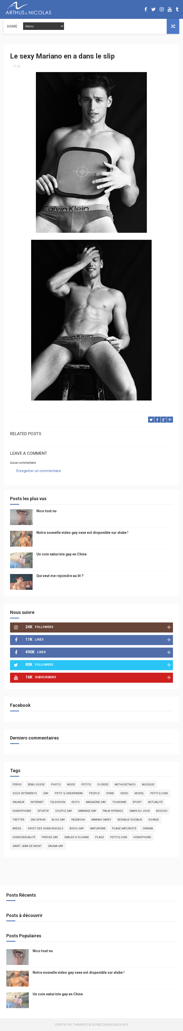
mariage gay (87, 811)
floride (102, 784)
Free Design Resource (111, 1024)
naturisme (98, 828)
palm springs (113, 811)
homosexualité (24, 837)
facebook (78, 819)
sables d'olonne (76, 837)
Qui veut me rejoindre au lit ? (60, 576)
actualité (155, 802)
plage (99, 837)
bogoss (161, 811)
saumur (18, 802)
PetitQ (86, 784)
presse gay (50, 837)
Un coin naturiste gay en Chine (61, 554)
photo (56, 784)
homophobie (22, 811)
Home (12, 26)
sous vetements (25, 793)
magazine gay (96, 802)
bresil (17, 828)
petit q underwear (69, 793)
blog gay (58, 819)
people (94, 793)
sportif (43, 811)
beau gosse (36, 784)
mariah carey (101, 819)
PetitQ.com (118, 837)
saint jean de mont (27, 846)
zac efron (38, 819)
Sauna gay (55, 846)
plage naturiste (124, 828)
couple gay (63, 811)
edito (76, 802)
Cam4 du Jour (139, 811)
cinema (148, 828)
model (139, 793)
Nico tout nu (46, 511)
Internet (37, 802)
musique (148, 784)
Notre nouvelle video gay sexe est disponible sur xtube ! (82, 533)
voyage (153, 819)
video (124, 793)
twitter (18, 819)
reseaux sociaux (129, 819)
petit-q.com (159, 793)
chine (110, 793)
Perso (17, 784)
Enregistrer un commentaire (38, 471)
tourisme (119, 802)
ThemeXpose (82, 1024)
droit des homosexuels (45, 828)
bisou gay (77, 828)
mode (71, 784)
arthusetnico (125, 784)
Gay (45, 793)
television (57, 802)
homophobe (142, 837)
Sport (137, 802)
